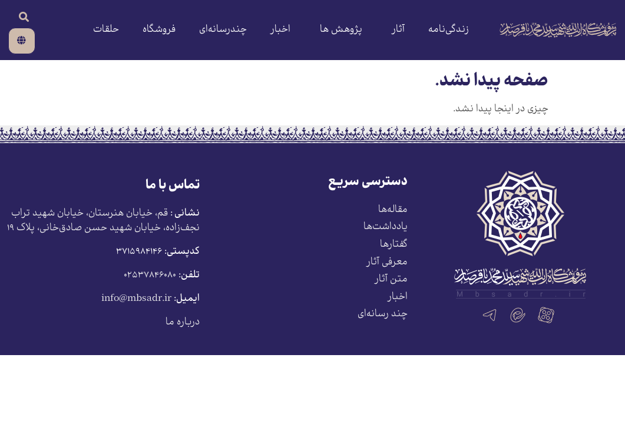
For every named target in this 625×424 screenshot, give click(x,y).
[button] (24, 17)
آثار (395, 29)
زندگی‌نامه (448, 29)
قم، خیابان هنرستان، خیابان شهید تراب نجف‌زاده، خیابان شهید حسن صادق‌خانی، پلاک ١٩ (103, 221)
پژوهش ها (338, 29)
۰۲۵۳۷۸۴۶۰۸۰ (150, 275)
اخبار (280, 29)
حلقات (106, 29)
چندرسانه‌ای (223, 29)
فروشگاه (159, 29)
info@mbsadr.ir (136, 299)
